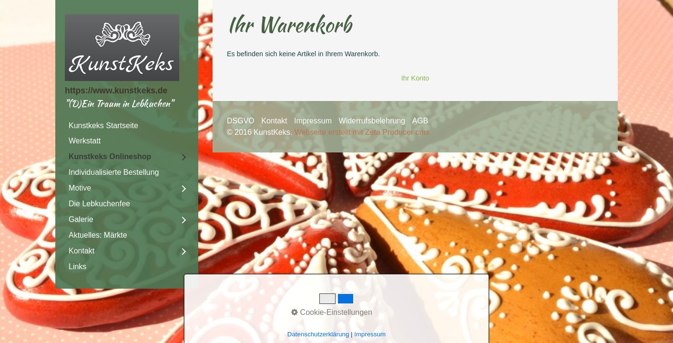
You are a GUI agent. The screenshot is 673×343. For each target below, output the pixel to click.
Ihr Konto (415, 78)
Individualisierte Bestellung (114, 172)
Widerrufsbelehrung (372, 121)
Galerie (81, 219)
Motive (80, 188)
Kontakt (81, 251)
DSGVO (241, 121)
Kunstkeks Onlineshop (110, 156)
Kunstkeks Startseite (103, 125)
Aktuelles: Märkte (98, 235)
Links (77, 266)
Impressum (313, 121)
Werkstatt (85, 141)
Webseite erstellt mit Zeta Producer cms (362, 132)
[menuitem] (127, 125)
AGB (420, 121)
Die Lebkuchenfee (99, 204)
